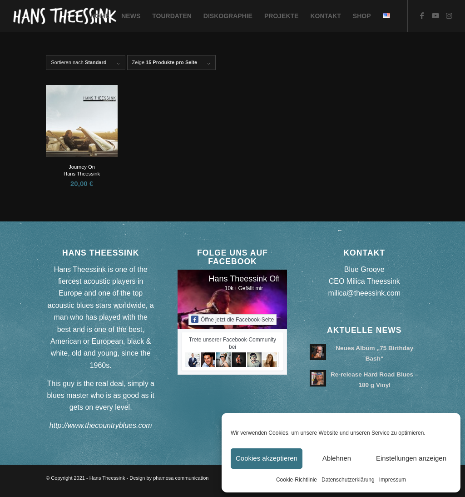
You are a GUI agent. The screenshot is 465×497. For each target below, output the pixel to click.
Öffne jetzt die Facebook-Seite (232, 319)
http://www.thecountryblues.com (100, 425)
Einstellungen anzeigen (411, 458)
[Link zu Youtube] (435, 15)
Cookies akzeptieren (266, 458)
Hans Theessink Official (251, 278)
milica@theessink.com (364, 293)
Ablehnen (336, 458)
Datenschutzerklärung (348, 480)
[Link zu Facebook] (422, 15)
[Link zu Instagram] (449, 15)
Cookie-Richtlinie (296, 480)
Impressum (392, 480)
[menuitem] (99, 16)
